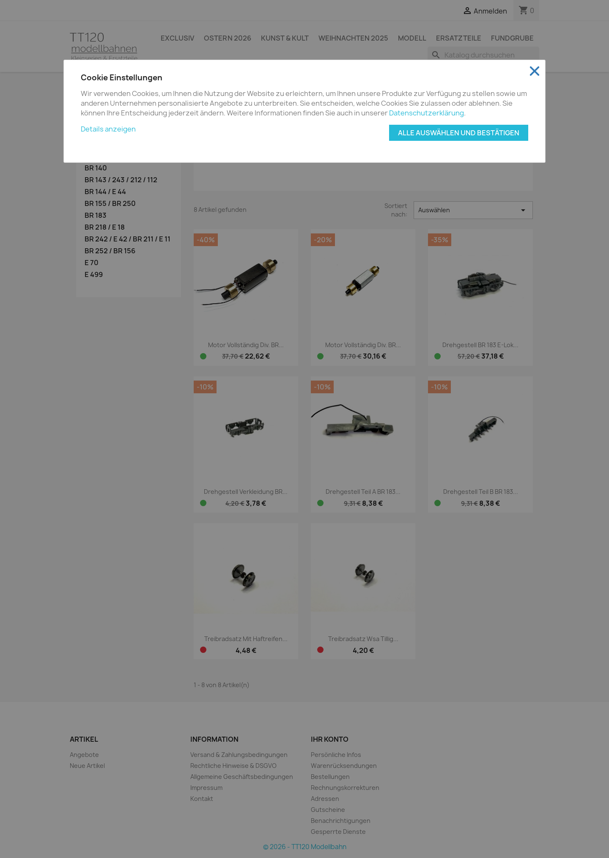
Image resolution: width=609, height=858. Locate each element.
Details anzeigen (108, 129)
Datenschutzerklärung (426, 113)
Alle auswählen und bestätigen (458, 132)
